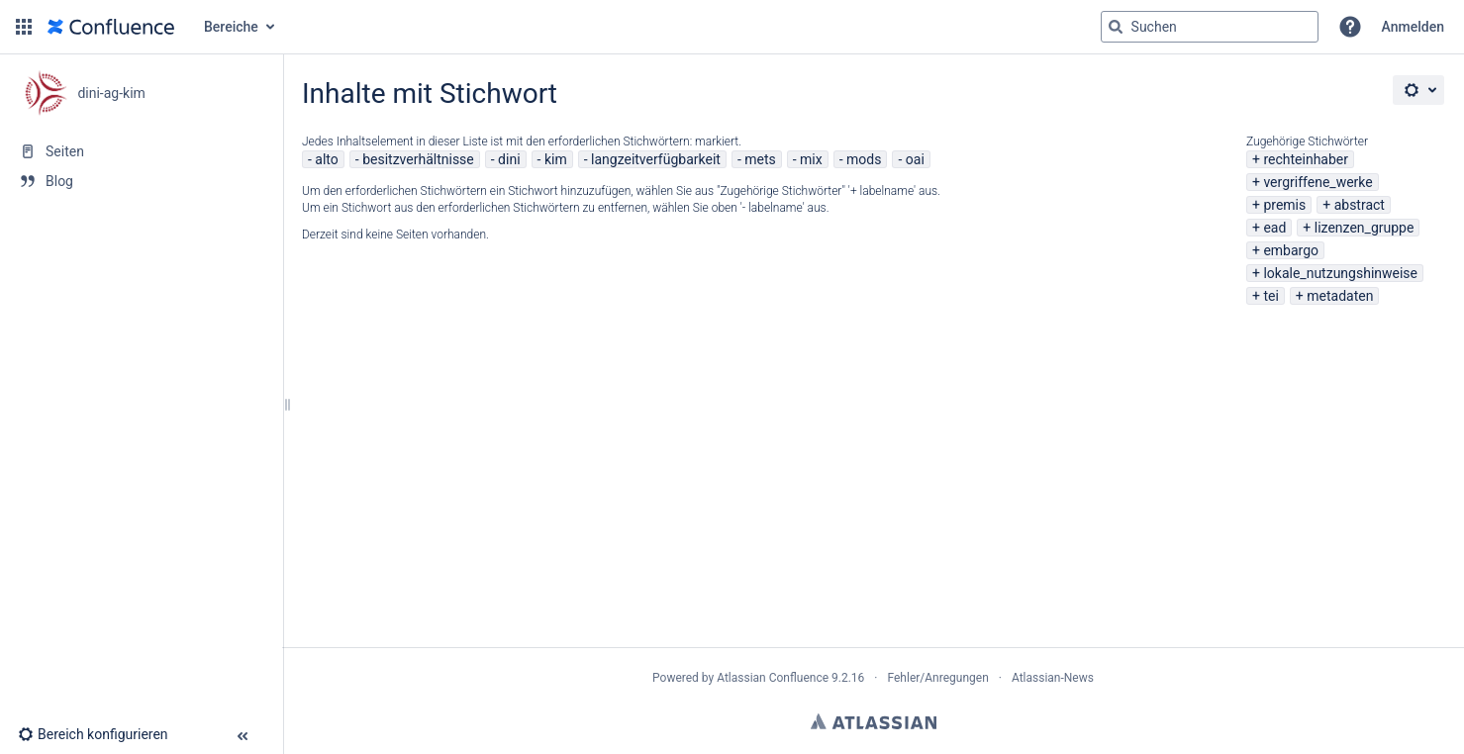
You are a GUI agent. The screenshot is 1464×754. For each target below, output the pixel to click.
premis (1284, 205)
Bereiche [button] (231, 27)
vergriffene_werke (1317, 182)
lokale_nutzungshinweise (1340, 273)
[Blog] (141, 181)
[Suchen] (1115, 27)
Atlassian (873, 721)
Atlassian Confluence (773, 678)
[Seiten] (141, 151)
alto (326, 159)
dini (509, 159)
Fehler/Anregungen (938, 678)
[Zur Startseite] (111, 27)
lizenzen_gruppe (1365, 228)
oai (915, 159)
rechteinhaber (1305, 159)
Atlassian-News (1053, 678)
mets (760, 159)
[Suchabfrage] (1209, 27)
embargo (1290, 250)
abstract (1359, 205)
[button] (24, 27)
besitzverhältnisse (418, 159)
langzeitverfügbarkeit (656, 159)
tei (1270, 296)
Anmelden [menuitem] (1413, 27)
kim (555, 159)
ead (1274, 228)
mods (863, 159)
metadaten (1340, 296)
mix (811, 159)
